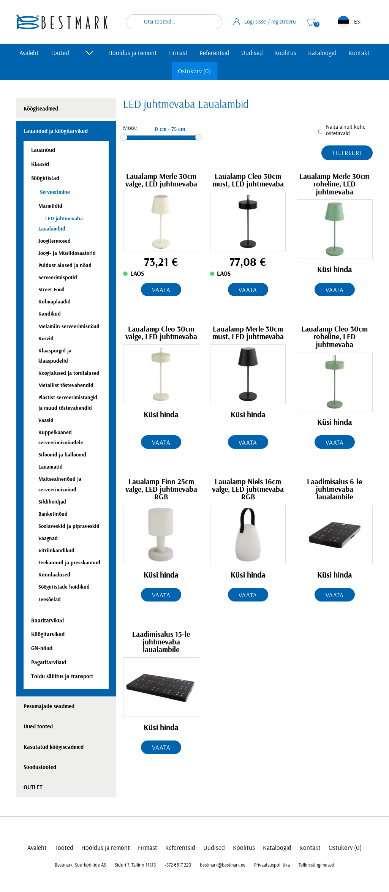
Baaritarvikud (47, 621)
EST (350, 22)
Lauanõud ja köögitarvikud (56, 131)
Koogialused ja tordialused (69, 373)
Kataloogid (322, 53)
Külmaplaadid (54, 302)
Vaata (161, 290)
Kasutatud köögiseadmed (54, 747)
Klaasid (40, 164)
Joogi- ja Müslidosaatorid (67, 253)
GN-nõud (41, 648)
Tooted (60, 53)
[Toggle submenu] (90, 53)
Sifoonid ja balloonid (62, 455)
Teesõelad (49, 599)
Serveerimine (54, 192)
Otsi (211, 22)
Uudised (252, 53)
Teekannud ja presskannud (69, 562)
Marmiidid (50, 206)
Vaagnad (48, 538)
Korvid (46, 338)
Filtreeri (347, 153)
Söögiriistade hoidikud (64, 587)
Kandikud (49, 314)
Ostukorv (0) (194, 71)
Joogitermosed (54, 241)
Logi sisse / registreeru (264, 21)
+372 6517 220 (177, 865)
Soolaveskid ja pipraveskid (69, 526)
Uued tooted (38, 726)
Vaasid (46, 420)
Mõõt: (130, 128)
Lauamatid (50, 467)
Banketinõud (53, 514)
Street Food (51, 289)
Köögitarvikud (48, 634)
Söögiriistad (45, 178)
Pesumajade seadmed (49, 706)
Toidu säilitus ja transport (62, 676)
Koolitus (285, 53)
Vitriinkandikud (56, 550)
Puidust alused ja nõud (65, 265)
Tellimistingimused (316, 865)
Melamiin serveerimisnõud (69, 326)
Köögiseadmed (41, 109)
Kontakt (359, 53)
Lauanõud (43, 150)
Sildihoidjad (52, 502)
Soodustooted (40, 767)
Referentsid (214, 53)
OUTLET (33, 787)
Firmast (178, 53)
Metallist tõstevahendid (65, 385)
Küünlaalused (54, 575)
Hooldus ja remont (132, 53)
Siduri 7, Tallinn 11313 (135, 865)
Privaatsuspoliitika (272, 865)
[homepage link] (62, 21)
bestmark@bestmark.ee (222, 865)
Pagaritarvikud (48, 662)
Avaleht (29, 53)
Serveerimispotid (57, 277)
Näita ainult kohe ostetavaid (345, 130)
